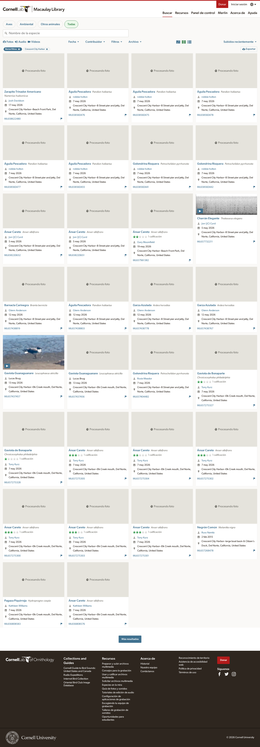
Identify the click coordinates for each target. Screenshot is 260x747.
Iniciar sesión (239, 4)
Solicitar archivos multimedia (117, 681)
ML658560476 (77, 115)
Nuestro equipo (148, 667)
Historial (144, 664)
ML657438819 (12, 328)
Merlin (223, 13)
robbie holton (80, 97)
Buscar (167, 13)
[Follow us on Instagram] (234, 674)
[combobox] (68, 33)
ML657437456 (76, 396)
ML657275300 (12, 556)
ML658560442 (205, 187)
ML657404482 (141, 396)
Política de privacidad (190, 668)
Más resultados (130, 639)
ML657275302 (205, 478)
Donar (222, 4)
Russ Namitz (208, 532)
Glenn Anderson (18, 310)
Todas (71, 24)
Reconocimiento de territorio (194, 658)
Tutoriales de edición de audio (118, 692)
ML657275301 (141, 556)
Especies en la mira (112, 685)
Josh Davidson (16, 101)
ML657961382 (141, 260)
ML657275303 (77, 556)
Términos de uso (187, 672)
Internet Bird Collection (76, 679)
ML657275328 (12, 482)
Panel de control (203, 13)
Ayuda (252, 13)
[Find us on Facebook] (219, 674)
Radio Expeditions (73, 675)
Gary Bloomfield (146, 242)
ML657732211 (205, 241)
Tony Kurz (207, 387)
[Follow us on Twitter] (226, 674)
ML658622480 (12, 119)
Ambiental (26, 24)
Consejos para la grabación (116, 670)
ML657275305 (77, 478)
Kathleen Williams (18, 606)
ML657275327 (205, 405)
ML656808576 (77, 624)
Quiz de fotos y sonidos (114, 688)
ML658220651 (76, 255)
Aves (9, 24)
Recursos (181, 13)
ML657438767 (205, 328)
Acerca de (237, 13)
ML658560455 (77, 187)
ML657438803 (77, 328)
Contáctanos (147, 671)
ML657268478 (205, 550)
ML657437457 (12, 396)
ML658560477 (12, 187)
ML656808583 (12, 624)
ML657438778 (141, 328)
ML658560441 (141, 187)
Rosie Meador (144, 378)
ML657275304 (141, 478)
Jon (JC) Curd (16, 237)
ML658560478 (205, 115)
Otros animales (50, 24)
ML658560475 (141, 115)
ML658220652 (12, 255)
